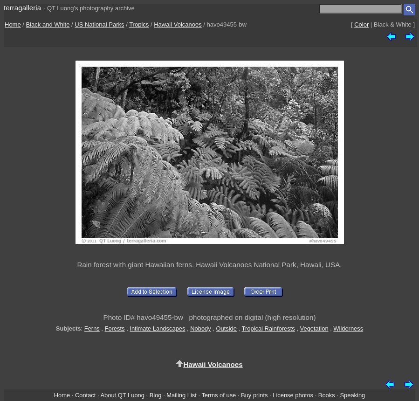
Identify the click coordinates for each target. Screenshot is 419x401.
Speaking (352, 395)
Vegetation (314, 328)
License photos (293, 395)
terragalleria (22, 8)
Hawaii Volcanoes (178, 24)
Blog (156, 395)
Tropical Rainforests (268, 328)
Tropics (139, 24)
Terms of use (218, 395)
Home (13, 24)
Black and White (48, 24)
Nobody (200, 328)
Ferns (92, 328)
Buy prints (254, 395)
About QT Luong (122, 395)
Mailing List (181, 395)
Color (361, 24)
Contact (85, 395)
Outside (226, 328)
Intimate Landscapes (157, 328)
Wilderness (348, 328)
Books (326, 395)
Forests (115, 328)
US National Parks (99, 24)
